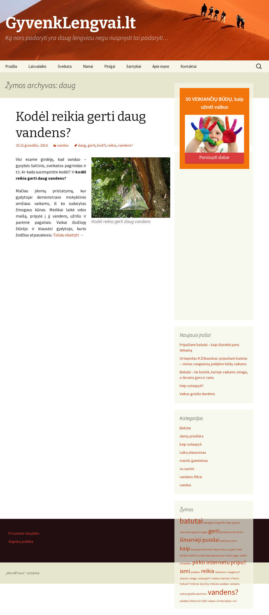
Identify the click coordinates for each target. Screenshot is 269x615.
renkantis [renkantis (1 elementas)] (221, 572)
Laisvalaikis (37, 66)
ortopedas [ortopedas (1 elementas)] (186, 563)
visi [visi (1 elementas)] (234, 601)
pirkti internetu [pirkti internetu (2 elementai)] (211, 562)
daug (82, 145)
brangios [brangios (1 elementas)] (209, 522)
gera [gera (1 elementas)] (205, 532)
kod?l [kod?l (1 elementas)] (192, 555)
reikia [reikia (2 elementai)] (207, 571)
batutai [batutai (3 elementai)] (191, 521)
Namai (88, 66)
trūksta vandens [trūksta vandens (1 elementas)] (219, 584)
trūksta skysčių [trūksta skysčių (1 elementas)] (199, 584)
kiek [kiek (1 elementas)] (239, 549)
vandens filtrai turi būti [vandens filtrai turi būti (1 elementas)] (193, 601)
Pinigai (109, 66)
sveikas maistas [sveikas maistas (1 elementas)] (220, 578)
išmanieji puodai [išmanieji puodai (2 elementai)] (199, 539)
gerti (91, 145)
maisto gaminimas (194, 460)
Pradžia (11, 66)
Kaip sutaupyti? (192, 385)
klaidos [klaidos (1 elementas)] (184, 555)
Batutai (185, 428)
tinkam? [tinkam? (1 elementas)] (184, 584)
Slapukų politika (20, 541)
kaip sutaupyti (191, 444)
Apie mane (160, 66)
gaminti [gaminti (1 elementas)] (197, 532)
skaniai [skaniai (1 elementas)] (184, 578)
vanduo (63, 145)
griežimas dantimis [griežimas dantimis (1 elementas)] (231, 532)
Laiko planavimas (193, 452)
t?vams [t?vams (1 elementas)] (235, 578)
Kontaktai (188, 66)
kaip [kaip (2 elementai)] (185, 548)
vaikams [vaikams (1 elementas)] (235, 584)
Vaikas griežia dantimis (197, 393)
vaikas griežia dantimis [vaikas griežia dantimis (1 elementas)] (193, 594)
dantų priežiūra (191, 436)
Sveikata (65, 66)
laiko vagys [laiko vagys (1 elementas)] (232, 555)
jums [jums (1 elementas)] (234, 540)
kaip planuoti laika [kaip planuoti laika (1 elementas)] (202, 549)
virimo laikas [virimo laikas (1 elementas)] (224, 601)
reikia (111, 145)
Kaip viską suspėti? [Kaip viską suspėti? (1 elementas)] (225, 549)
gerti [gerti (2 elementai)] (214, 531)
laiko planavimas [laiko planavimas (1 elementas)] (215, 555)
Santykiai (133, 66)
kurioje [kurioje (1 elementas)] (200, 555)
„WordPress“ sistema (22, 573)
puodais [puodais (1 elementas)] (195, 572)
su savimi (187, 468)
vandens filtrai (191, 476)
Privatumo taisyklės (23, 533)
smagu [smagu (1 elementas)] (193, 578)
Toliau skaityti (68, 234)
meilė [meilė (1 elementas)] (243, 555)
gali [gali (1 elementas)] (229, 522)
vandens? (125, 145)
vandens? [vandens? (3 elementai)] (223, 592)
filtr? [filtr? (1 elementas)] (224, 522)
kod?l (101, 145)
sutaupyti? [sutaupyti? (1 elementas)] (204, 578)
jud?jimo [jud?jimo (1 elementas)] (225, 540)
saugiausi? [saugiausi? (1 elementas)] (233, 572)
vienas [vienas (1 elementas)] (212, 601)
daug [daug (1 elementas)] (217, 522)
